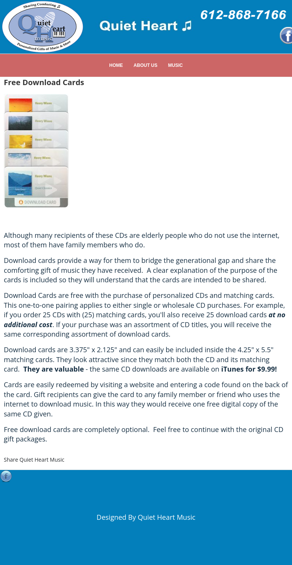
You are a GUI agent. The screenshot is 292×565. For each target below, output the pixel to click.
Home (116, 65)
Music (175, 65)
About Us (145, 65)
